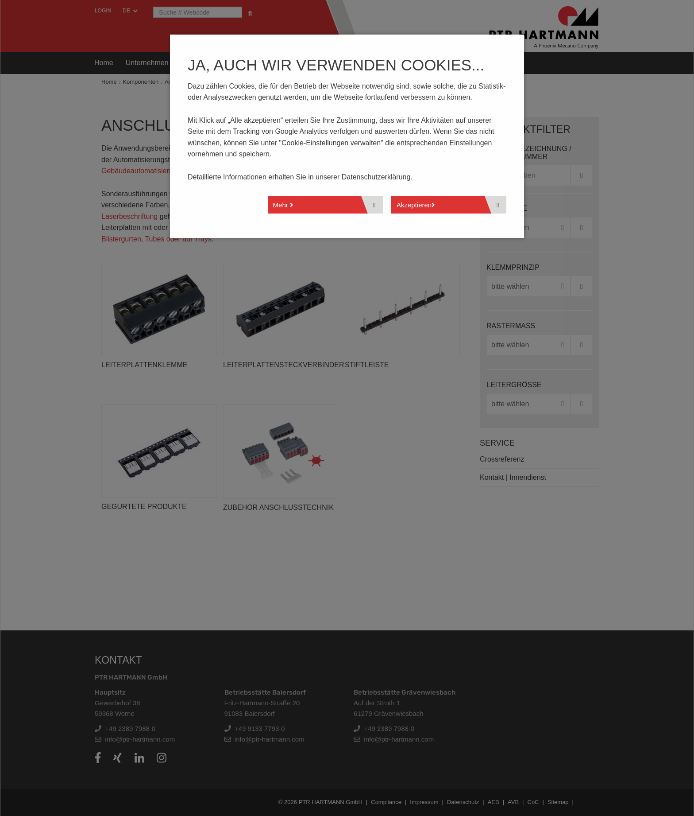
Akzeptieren (416, 205)
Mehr (283, 205)
